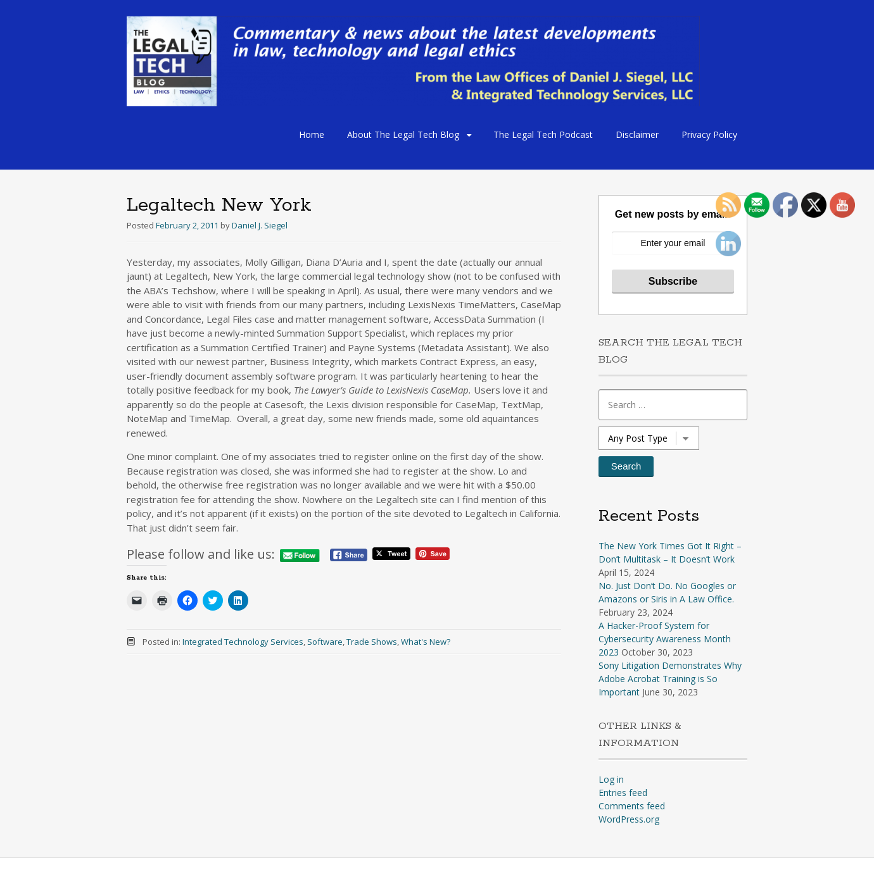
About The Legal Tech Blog (403, 134)
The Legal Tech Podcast (543, 134)
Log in (611, 779)
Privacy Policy (709, 134)
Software (325, 641)
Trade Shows (371, 641)
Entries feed (622, 793)
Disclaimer (637, 134)
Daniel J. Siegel (260, 225)
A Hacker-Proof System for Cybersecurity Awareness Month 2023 (664, 638)
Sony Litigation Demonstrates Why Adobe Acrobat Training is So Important (670, 678)
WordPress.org (628, 819)
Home (311, 134)
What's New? (425, 641)
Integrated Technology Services (242, 641)
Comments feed (631, 806)
